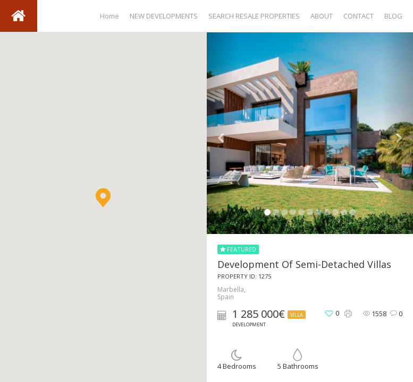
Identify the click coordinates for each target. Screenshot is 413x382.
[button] (103, 197)
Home (109, 16)
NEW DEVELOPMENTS (164, 16)
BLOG (393, 16)
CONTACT (358, 16)
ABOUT (321, 16)
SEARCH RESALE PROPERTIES (254, 16)
